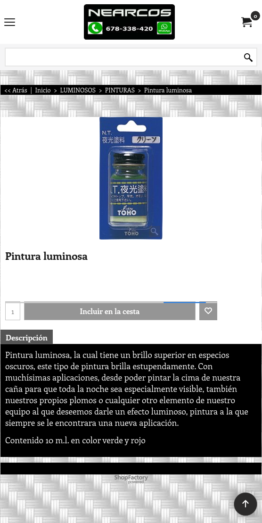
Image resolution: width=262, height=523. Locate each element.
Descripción (27, 337)
